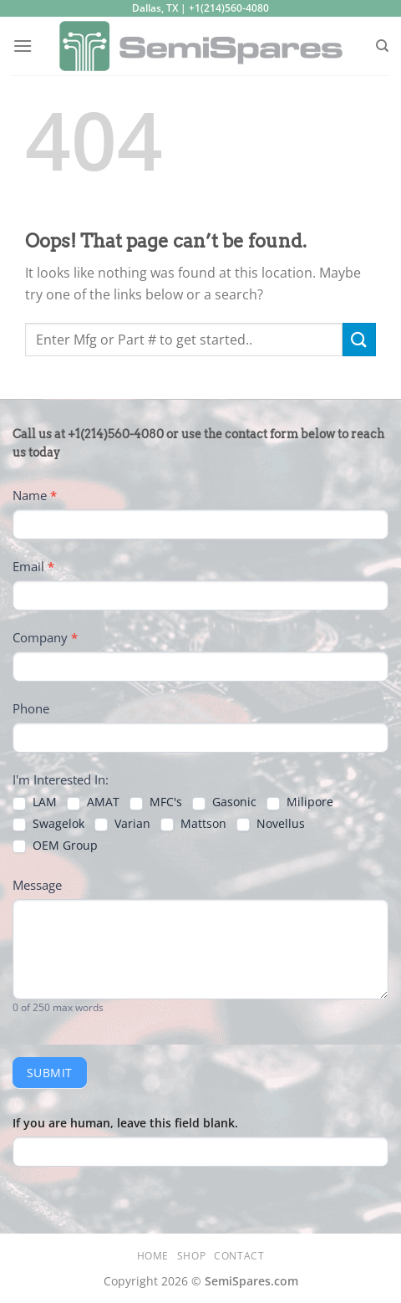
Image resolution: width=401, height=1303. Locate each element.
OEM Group (55, 845)
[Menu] (23, 45)
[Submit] (359, 339)
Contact (239, 1256)
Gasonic (224, 802)
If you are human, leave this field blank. (125, 1123)
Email (33, 566)
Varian (122, 823)
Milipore (299, 802)
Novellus (270, 823)
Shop (191, 1256)
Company (45, 637)
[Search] (382, 46)
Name (35, 495)
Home (153, 1256)
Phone (31, 708)
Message (37, 884)
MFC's (155, 802)
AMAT (93, 802)
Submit (50, 1073)
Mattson (193, 823)
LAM (35, 802)
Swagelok (48, 823)
